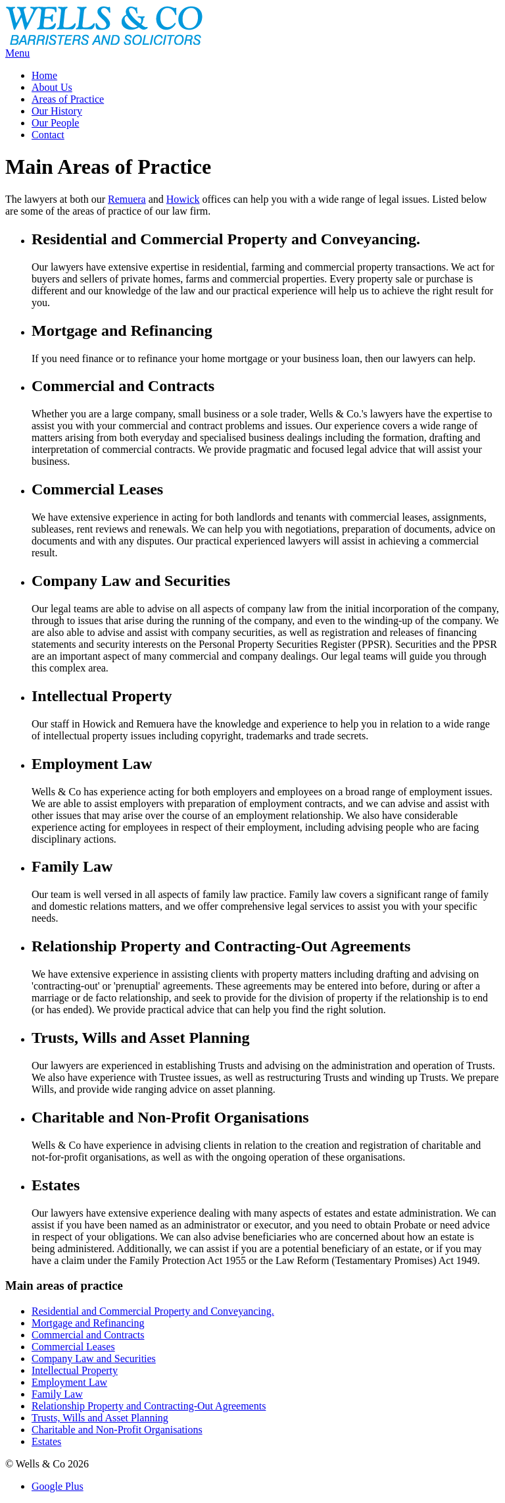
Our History (57, 111)
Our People (55, 122)
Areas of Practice (68, 99)
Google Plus (58, 1486)
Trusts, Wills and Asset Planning (100, 1417)
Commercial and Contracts (88, 1334)
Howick (183, 199)
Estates (46, 1441)
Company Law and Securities (94, 1358)
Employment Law (69, 1382)
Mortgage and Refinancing (88, 1323)
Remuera (127, 199)
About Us (52, 87)
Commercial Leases (73, 1346)
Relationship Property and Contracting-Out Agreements (149, 1405)
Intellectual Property (75, 1370)
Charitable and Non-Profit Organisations (117, 1429)
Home (44, 75)
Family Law (57, 1394)
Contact (48, 134)
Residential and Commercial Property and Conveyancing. (153, 1311)
